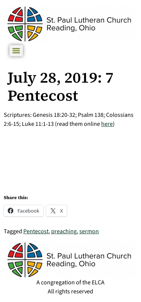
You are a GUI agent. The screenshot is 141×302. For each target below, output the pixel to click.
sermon (89, 231)
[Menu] (16, 50)
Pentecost (36, 231)
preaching (64, 231)
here (107, 124)
